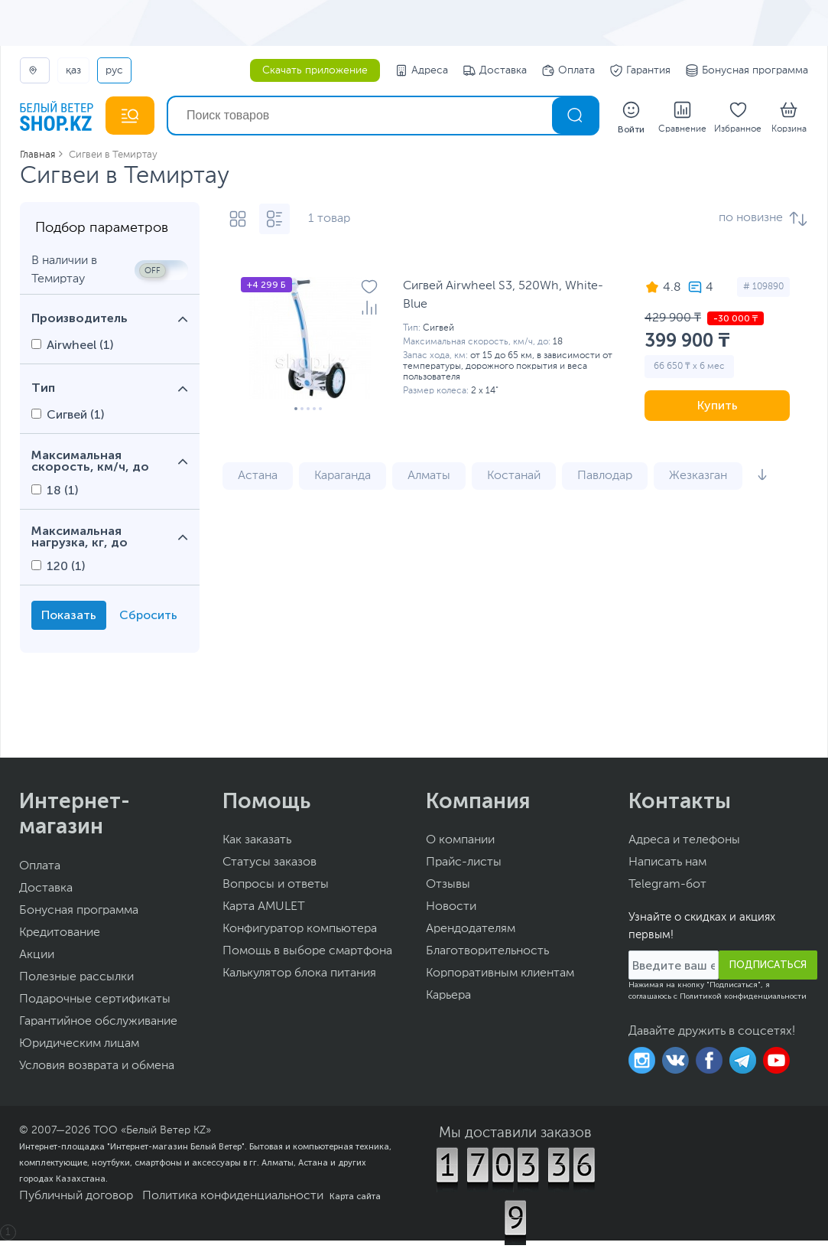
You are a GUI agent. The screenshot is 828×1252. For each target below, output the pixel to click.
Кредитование (59, 933)
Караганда (342, 476)
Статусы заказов (269, 862)
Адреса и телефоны (684, 840)
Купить (717, 405)
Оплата (568, 70)
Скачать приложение (315, 70)
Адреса (421, 70)
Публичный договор (76, 1196)
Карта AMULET (263, 907)
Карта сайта (355, 1196)
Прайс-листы (464, 862)
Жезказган (698, 476)
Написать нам (667, 862)
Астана (258, 476)
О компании (460, 840)
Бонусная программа (747, 70)
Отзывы (448, 885)
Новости (451, 907)
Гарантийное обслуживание (98, 1022)
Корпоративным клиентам (500, 973)
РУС (114, 70)
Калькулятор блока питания (299, 973)
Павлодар (604, 476)
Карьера (448, 996)
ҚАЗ (73, 70)
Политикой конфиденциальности (743, 996)
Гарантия (640, 70)
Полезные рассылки (76, 977)
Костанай (514, 476)
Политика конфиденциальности (232, 1196)
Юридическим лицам (79, 1044)
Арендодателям (470, 929)
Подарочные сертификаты (94, 999)
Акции (36, 955)
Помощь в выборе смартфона (307, 951)
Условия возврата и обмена (96, 1066)
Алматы (429, 476)
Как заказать (256, 840)
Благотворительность (487, 951)
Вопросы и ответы (275, 885)
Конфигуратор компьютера (299, 929)
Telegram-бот (667, 885)
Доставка (495, 70)
